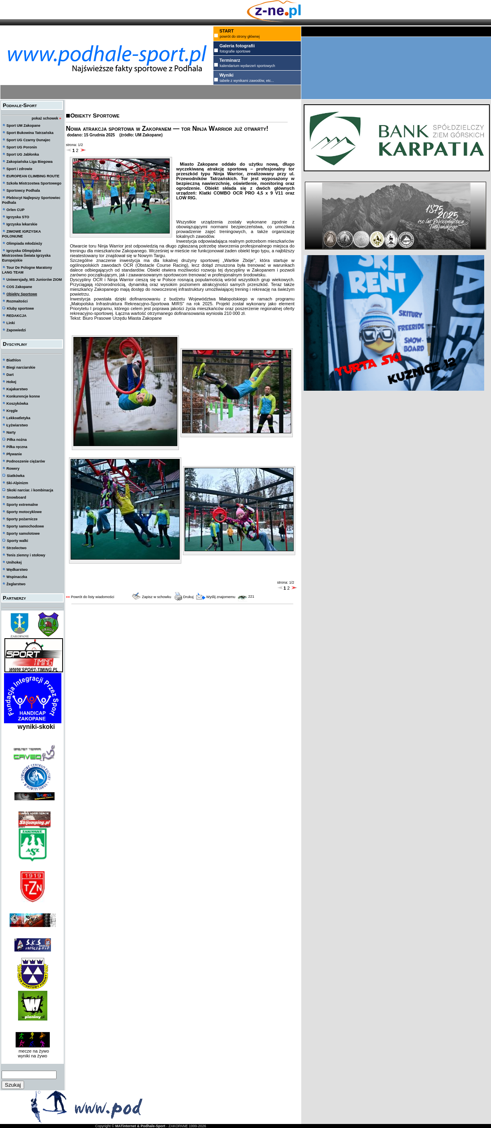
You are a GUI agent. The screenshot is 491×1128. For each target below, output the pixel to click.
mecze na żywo (32, 1051)
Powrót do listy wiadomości (92, 597)
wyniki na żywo (32, 1055)
